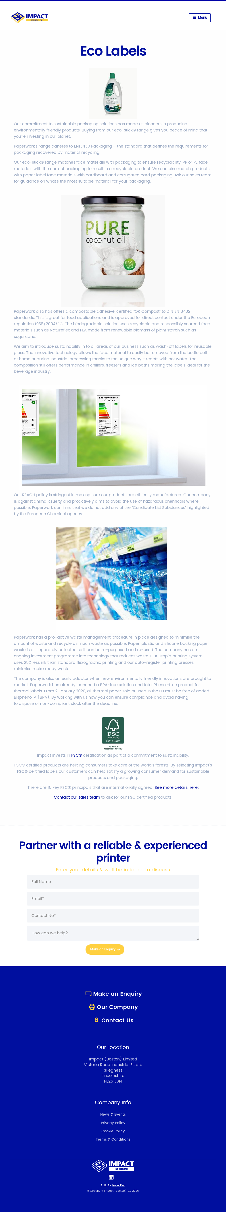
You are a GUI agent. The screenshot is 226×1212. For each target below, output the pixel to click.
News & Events (113, 1114)
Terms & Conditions (113, 1139)
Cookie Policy (113, 1131)
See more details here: (177, 787)
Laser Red (118, 1185)
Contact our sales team (77, 797)
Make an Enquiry (113, 994)
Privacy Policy (113, 1123)
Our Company (113, 1007)
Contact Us (113, 1020)
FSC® (76, 755)
